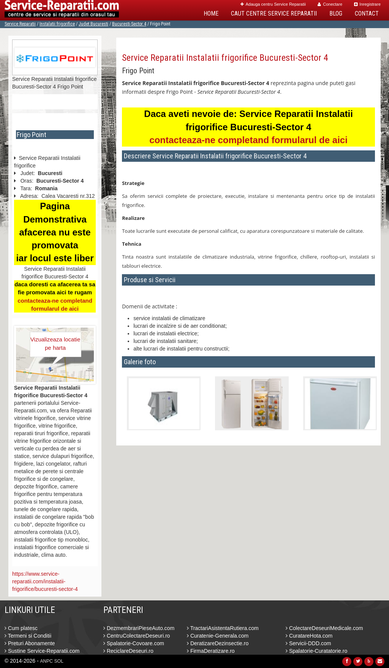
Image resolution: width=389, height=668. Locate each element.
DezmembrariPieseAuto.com (138, 628)
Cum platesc (21, 628)
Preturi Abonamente (30, 643)
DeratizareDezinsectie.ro (217, 643)
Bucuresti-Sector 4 (129, 24)
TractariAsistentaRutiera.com (223, 628)
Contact (367, 13)
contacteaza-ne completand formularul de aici (248, 140)
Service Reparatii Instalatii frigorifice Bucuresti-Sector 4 (225, 57)
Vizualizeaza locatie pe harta (55, 343)
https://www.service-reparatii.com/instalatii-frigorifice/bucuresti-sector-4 (45, 581)
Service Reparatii (20, 24)
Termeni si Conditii (28, 636)
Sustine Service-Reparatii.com (42, 651)
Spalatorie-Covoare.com (133, 643)
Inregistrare (367, 4)
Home (211, 13)
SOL (58, 661)
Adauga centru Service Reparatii (273, 4)
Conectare (330, 4)
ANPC (46, 661)
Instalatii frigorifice (57, 24)
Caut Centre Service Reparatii (274, 13)
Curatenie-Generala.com (217, 636)
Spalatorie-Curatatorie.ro (316, 651)
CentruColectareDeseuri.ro (136, 636)
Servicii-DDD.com (308, 643)
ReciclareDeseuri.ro (128, 651)
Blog (335, 13)
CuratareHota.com (309, 636)
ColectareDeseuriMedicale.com (324, 628)
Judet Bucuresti (93, 24)
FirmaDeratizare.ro (211, 651)
